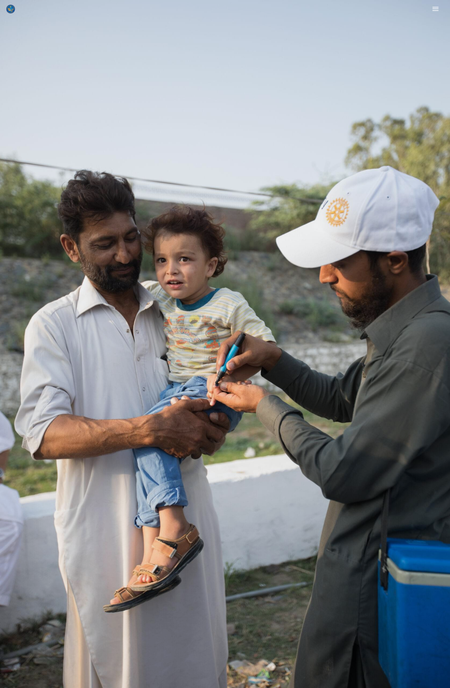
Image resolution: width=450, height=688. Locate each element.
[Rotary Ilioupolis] (10, 9)
